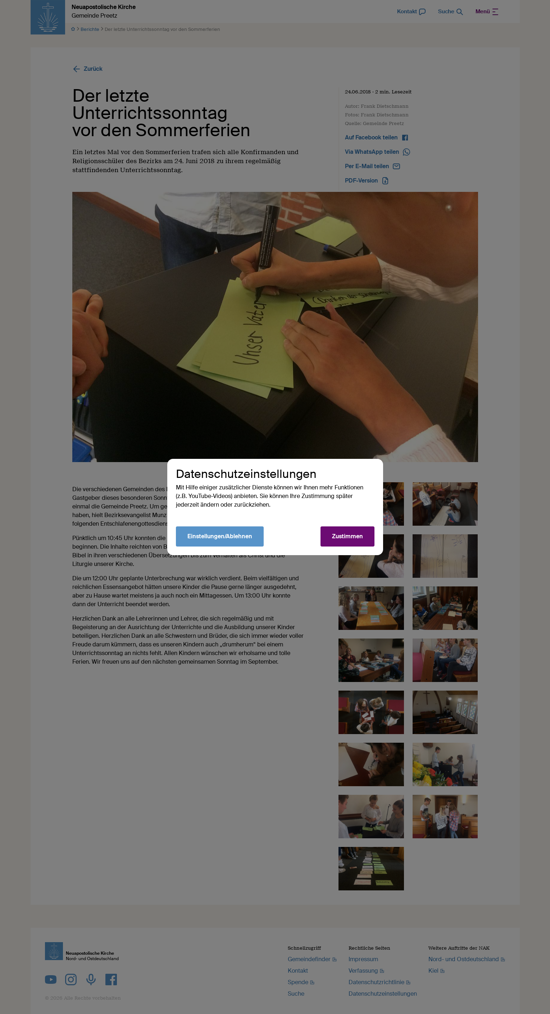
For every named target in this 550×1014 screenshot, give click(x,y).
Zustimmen (347, 536)
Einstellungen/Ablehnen (219, 536)
